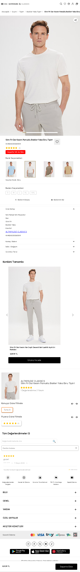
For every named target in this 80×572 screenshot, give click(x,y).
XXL (33, 193)
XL (26, 193)
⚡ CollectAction (73, 469)
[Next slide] (73, 315)
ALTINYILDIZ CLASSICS (16, 232)
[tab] (24, 132)
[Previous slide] (7, 315)
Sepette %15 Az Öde (15, 152)
